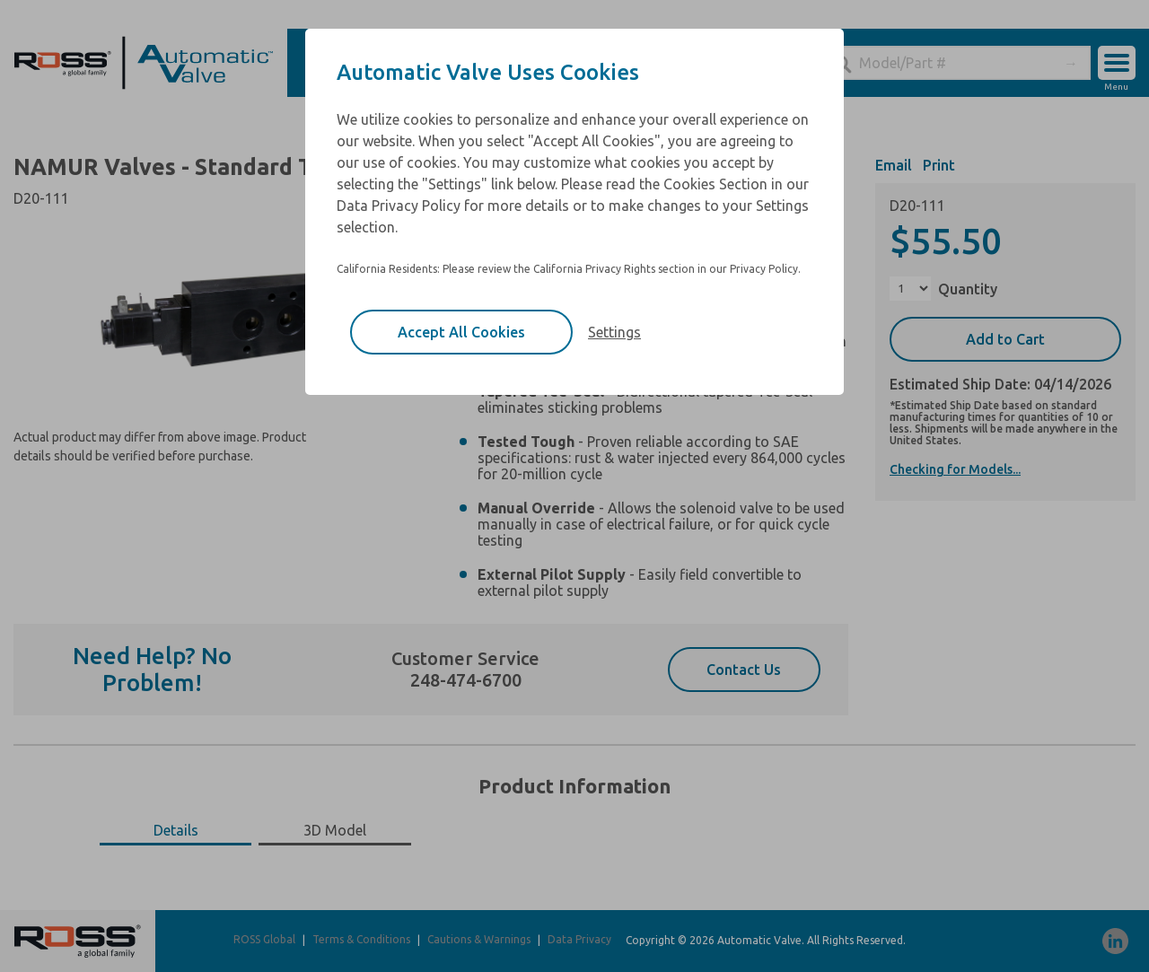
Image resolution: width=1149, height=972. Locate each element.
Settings (614, 332)
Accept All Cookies (461, 332)
